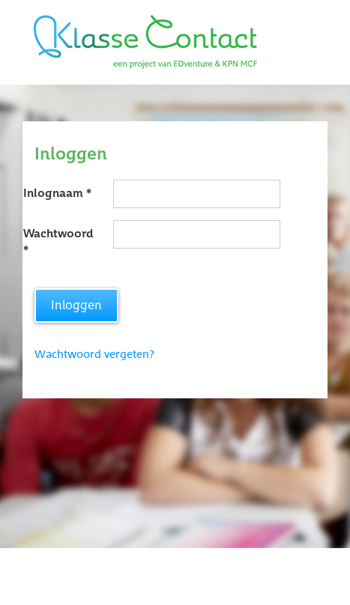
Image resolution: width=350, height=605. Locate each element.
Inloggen (76, 305)
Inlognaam (53, 193)
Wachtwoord (58, 234)
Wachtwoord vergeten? (94, 354)
